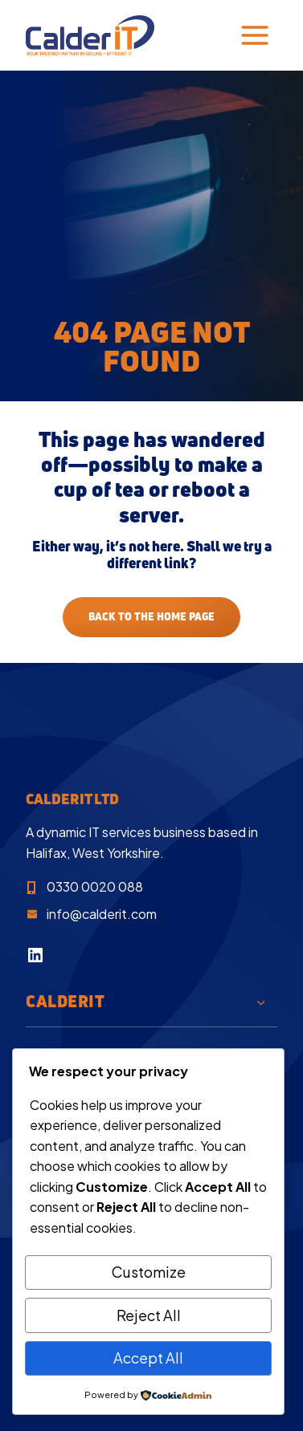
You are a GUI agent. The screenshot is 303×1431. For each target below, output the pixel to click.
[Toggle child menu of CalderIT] (261, 1002)
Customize (149, 1271)
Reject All (149, 1315)
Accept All (148, 1357)
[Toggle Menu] (254, 35)
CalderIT (65, 1001)
